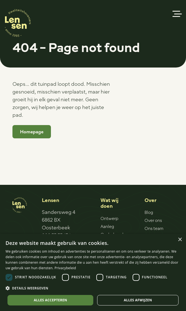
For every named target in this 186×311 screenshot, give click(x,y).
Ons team (153, 228)
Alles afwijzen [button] (138, 300)
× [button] (180, 240)
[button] (177, 14)
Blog (148, 212)
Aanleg (107, 226)
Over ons (153, 220)
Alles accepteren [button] (50, 300)
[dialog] (93, 272)
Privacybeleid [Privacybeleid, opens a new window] (65, 268)
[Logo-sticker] (18, 23)
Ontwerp (109, 218)
